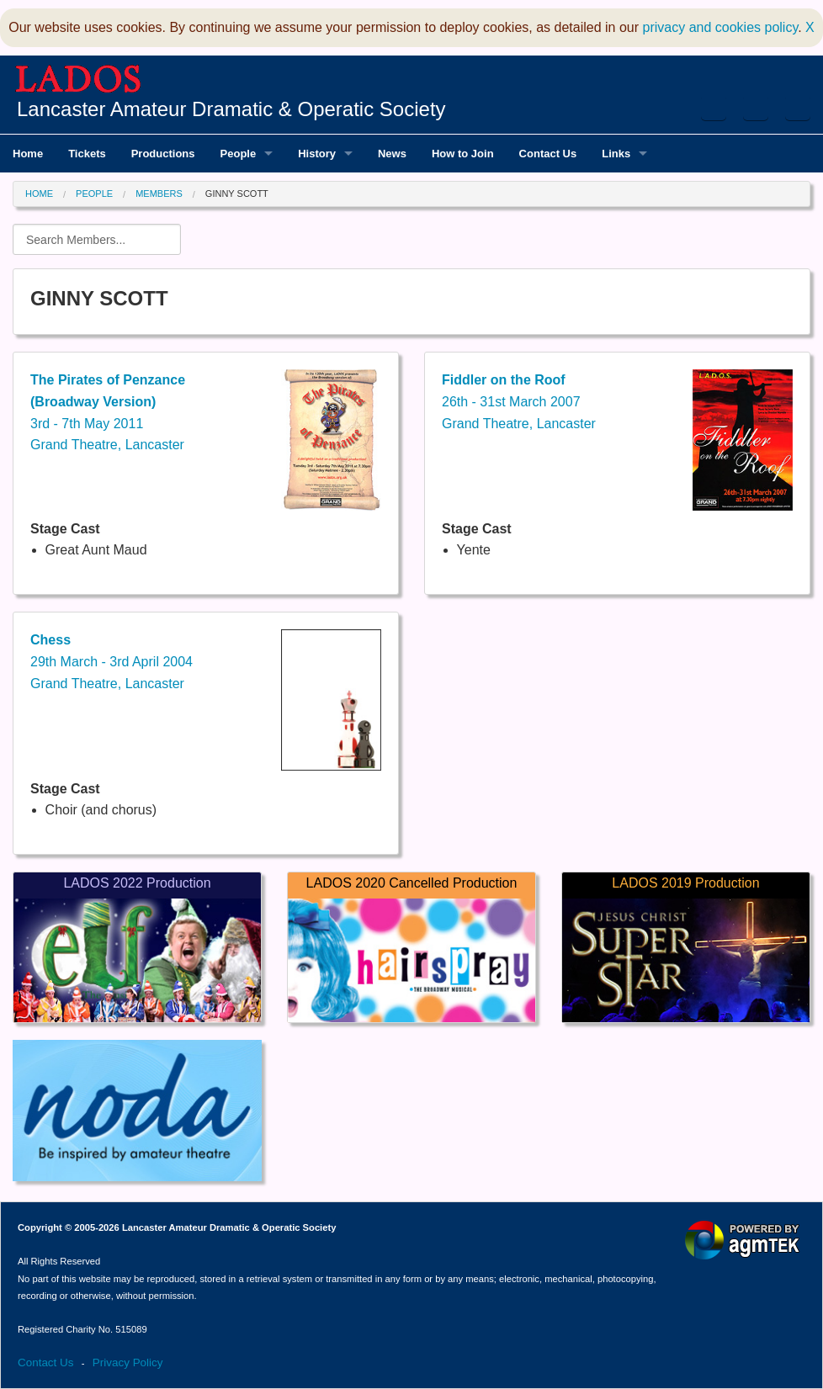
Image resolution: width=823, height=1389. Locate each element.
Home (39, 193)
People (94, 193)
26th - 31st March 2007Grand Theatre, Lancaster (519, 401)
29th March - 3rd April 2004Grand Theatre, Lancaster (111, 661)
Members (159, 193)
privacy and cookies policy (721, 27)
